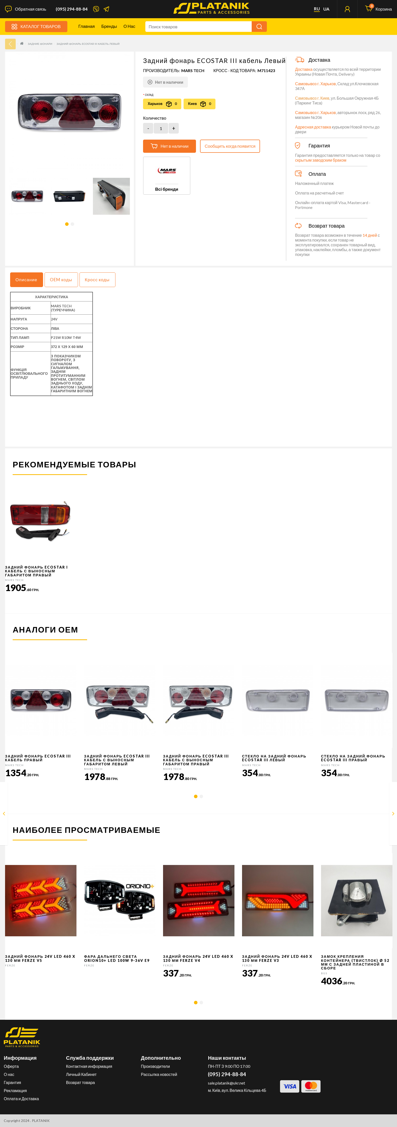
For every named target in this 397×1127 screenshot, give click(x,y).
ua (326, 9)
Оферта (11, 1066)
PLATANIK (41, 1120)
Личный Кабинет (81, 1074)
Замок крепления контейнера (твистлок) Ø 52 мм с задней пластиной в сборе (355, 962)
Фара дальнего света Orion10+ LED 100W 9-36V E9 (117, 958)
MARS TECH (192, 70)
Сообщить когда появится (230, 146)
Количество (154, 118)
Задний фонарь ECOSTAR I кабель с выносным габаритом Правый (36, 571)
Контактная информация (89, 1066)
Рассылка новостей (159, 1074)
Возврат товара (80, 1082)
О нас (129, 26)
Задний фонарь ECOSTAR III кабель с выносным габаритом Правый (196, 760)
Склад (149, 94)
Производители (155, 1066)
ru (317, 8)
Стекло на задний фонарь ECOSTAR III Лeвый (274, 758)
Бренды (109, 26)
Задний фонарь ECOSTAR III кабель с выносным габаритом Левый (117, 760)
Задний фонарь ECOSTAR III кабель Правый (38, 758)
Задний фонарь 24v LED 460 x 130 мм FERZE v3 (277, 958)
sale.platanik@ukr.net (226, 1082)
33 (10, 44)
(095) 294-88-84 (72, 9)
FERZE (10, 965)
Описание (26, 279)
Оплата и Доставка (21, 1098)
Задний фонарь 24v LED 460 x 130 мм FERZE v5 (40, 958)
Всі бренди (166, 189)
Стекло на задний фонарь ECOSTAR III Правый (353, 758)
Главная (86, 26)
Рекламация (15, 1090)
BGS (324, 973)
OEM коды (61, 279)
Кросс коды (97, 279)
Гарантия (12, 1082)
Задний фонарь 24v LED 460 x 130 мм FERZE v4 (198, 958)
